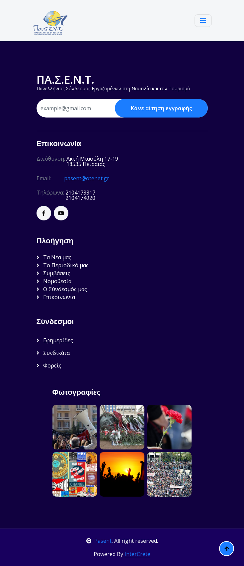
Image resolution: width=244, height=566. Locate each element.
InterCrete (137, 554)
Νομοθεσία (54, 281)
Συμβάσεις (53, 273)
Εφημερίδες (55, 340)
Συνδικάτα (53, 353)
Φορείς (49, 365)
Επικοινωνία (56, 297)
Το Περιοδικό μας (63, 265)
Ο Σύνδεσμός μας (62, 289)
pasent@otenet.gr (86, 178)
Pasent (99, 540)
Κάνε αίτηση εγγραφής (161, 108)
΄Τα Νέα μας (54, 257)
